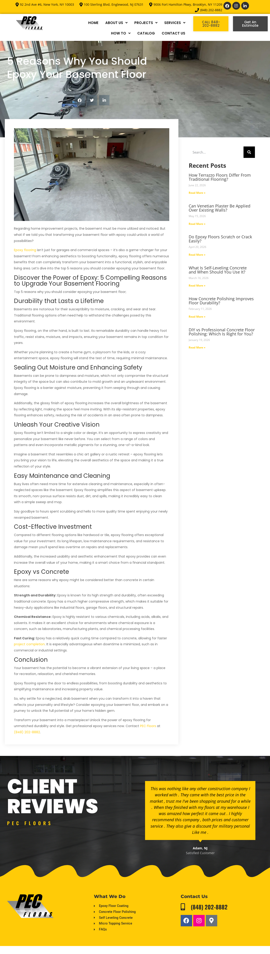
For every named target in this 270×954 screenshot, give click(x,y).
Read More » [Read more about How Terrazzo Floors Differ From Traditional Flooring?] (197, 193)
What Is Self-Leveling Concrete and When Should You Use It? (218, 270)
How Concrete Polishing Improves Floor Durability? (221, 301)
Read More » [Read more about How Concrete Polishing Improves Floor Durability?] (197, 317)
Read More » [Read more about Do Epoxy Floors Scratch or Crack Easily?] (197, 255)
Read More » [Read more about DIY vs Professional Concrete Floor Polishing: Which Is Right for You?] (197, 347)
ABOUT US (116, 23)
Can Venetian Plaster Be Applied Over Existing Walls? (219, 208)
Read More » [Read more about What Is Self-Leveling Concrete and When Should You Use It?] (197, 285)
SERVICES (174, 23)
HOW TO (120, 33)
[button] (79, 100)
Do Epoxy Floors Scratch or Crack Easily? (220, 239)
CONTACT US (173, 33)
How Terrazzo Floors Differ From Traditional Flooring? (220, 177)
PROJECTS (145, 23)
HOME (93, 22)
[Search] (249, 152)
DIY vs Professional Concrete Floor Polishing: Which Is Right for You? (222, 332)
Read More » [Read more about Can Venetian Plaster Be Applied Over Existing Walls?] (197, 224)
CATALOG (146, 33)
